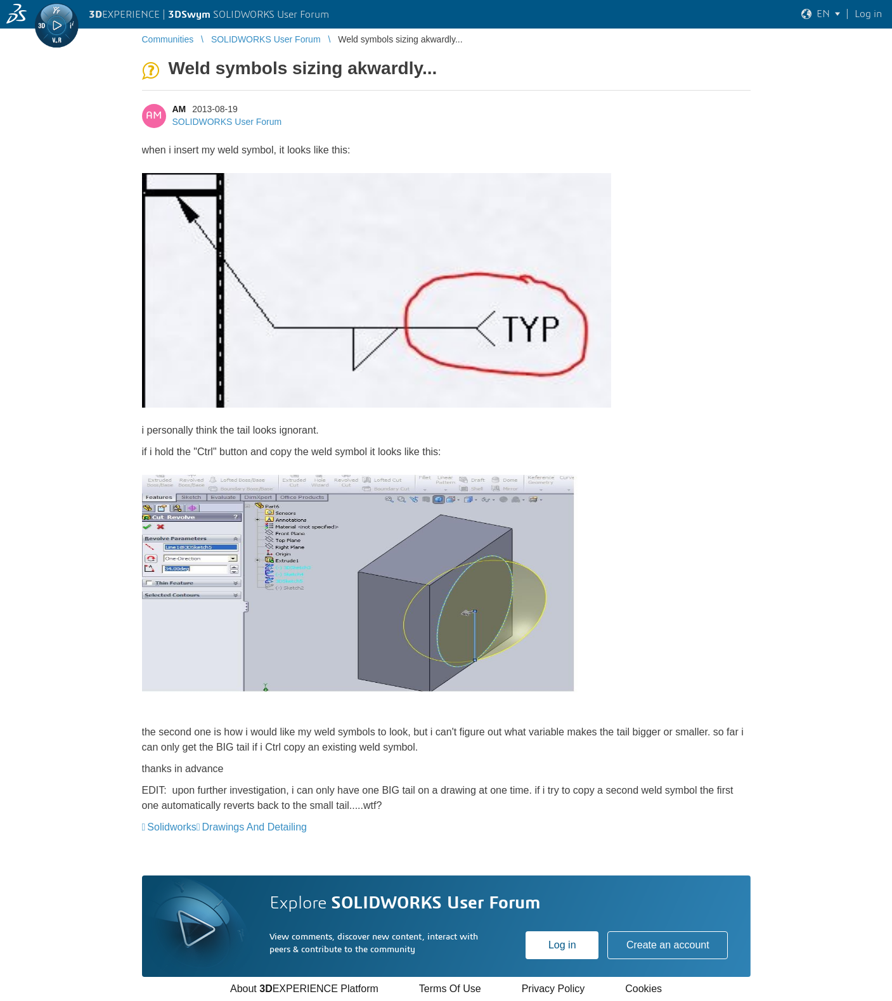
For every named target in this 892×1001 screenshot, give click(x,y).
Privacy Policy (553, 988)
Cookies (643, 988)
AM (179, 109)
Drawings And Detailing (254, 827)
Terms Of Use (450, 988)
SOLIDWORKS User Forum (227, 122)
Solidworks (171, 827)
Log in (562, 945)
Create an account (667, 945)
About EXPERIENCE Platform (304, 988)
